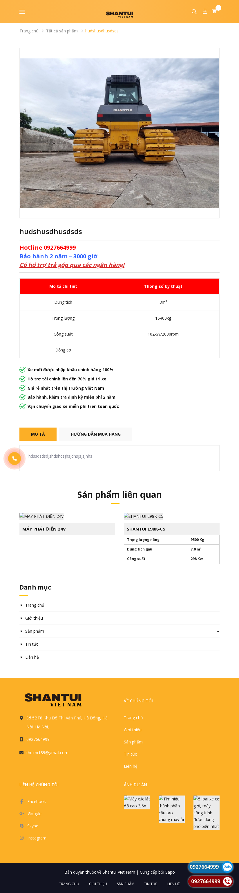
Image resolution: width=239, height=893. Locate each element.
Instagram (36, 837)
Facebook (36, 801)
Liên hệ (32, 657)
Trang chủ (34, 604)
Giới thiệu (34, 618)
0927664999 (38, 739)
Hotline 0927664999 (47, 247)
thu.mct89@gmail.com (47, 752)
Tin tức (31, 644)
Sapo (170, 871)
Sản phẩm (34, 631)
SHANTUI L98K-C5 (146, 528)
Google (34, 813)
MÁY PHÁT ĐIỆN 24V (44, 528)
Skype (32, 825)
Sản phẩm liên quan (119, 494)
